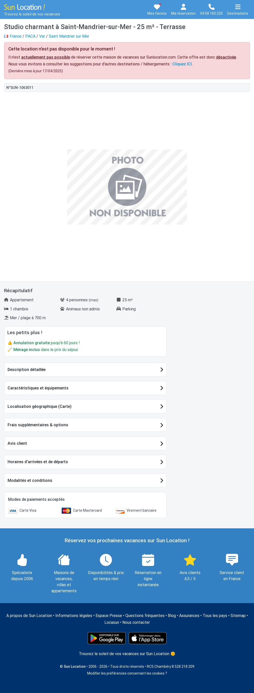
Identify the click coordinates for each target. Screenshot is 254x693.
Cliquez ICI (182, 64)
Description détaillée (26, 369)
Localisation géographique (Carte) (40, 406)
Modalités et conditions (30, 480)
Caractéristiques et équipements (38, 388)
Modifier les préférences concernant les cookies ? (127, 673)
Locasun (111, 622)
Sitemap (238, 615)
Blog (172, 615)
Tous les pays (215, 615)
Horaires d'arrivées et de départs (38, 461)
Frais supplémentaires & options (38, 425)
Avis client (17, 443)
